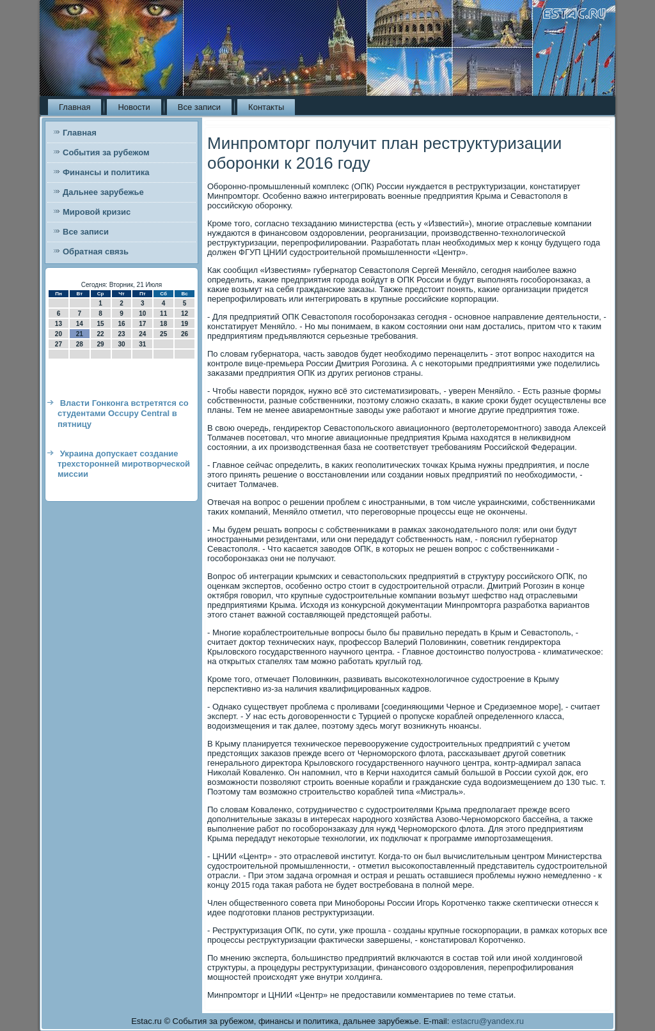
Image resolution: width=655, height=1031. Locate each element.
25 (163, 333)
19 (184, 323)
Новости (134, 107)
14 (79, 323)
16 (121, 323)
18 (163, 323)
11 (163, 313)
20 (58, 333)
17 (142, 323)
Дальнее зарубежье (103, 192)
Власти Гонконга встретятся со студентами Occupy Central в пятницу (123, 413)
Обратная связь (96, 251)
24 (142, 333)
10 (142, 313)
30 (121, 344)
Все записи (199, 107)
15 (100, 323)
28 (79, 344)
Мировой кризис (96, 212)
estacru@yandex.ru (488, 1021)
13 (58, 323)
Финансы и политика (106, 172)
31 (142, 344)
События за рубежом (106, 152)
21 (79, 333)
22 (100, 333)
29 (100, 344)
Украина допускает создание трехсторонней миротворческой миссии (124, 464)
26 (184, 333)
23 (121, 333)
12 (184, 313)
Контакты (266, 107)
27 (58, 344)
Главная (74, 107)
